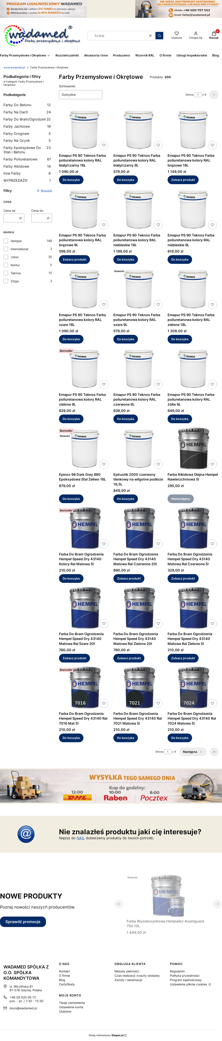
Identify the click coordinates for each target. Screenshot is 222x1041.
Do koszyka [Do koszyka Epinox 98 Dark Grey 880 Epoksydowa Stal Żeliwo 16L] (71, 499)
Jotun (15, 257)
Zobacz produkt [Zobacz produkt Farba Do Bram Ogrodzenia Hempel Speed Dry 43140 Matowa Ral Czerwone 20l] (129, 578)
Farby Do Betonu (27, 105)
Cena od (9, 210)
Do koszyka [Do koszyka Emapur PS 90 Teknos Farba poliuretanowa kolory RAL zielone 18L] (179, 339)
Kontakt (64, 971)
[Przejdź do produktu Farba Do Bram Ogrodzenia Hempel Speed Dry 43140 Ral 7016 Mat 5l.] (84, 687)
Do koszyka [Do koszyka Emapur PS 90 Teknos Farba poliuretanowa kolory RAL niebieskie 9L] (179, 259)
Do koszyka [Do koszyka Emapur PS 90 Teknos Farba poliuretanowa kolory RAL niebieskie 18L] (125, 259)
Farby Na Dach (27, 112)
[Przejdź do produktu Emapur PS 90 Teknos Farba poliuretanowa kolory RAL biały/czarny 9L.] (138, 129)
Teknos (16, 273)
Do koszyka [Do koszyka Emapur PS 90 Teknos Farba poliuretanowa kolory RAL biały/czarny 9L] (125, 180)
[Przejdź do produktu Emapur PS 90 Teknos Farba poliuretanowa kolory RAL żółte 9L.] (193, 368)
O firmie (64, 975)
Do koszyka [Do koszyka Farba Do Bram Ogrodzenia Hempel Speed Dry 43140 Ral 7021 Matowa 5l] (125, 738)
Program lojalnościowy (186, 980)
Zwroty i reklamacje (128, 980)
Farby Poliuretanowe (27, 159)
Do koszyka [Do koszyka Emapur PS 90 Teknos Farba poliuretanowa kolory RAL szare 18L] (71, 339)
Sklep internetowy (106, 1035)
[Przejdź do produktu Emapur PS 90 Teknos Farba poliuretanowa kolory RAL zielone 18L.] (193, 289)
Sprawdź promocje (23, 921)
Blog (62, 980)
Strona (190, 94)
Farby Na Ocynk (27, 140)
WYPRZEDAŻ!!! (27, 180)
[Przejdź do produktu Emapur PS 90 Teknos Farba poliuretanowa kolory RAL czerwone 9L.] (138, 368)
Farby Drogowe (27, 133)
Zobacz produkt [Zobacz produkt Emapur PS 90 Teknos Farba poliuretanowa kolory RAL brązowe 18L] (183, 180)
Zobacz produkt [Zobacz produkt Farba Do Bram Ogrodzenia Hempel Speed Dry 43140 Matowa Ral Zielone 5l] (183, 658)
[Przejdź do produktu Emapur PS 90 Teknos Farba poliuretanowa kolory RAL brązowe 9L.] (84, 209)
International (19, 249)
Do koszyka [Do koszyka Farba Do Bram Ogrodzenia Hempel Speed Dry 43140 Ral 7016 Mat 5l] (71, 738)
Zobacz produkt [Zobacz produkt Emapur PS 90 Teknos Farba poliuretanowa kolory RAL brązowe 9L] (74, 259)
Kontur (15, 265)
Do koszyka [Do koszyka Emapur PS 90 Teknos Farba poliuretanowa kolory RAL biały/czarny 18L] (71, 180)
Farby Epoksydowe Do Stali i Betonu (27, 149)
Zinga (15, 281)
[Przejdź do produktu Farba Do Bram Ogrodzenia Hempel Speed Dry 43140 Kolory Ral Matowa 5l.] (84, 528)
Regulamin (177, 971)
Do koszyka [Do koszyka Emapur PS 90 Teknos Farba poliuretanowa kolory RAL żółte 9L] (179, 419)
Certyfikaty (67, 984)
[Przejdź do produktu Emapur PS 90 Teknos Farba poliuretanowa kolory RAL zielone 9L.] (84, 368)
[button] (159, 35)
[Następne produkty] (192, 751)
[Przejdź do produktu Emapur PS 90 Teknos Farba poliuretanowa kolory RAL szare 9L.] (138, 289)
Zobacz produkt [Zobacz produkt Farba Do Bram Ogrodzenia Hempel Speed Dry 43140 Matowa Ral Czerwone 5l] (183, 578)
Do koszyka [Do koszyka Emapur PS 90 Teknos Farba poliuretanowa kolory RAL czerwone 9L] (125, 419)
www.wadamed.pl (14, 67)
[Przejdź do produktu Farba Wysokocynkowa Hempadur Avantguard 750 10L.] (168, 895)
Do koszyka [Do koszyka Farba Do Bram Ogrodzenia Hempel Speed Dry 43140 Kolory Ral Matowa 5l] (71, 578)
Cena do (37, 210)
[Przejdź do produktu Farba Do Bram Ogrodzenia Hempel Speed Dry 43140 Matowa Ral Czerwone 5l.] (193, 528)
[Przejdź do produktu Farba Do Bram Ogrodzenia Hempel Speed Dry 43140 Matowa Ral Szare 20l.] (84, 608)
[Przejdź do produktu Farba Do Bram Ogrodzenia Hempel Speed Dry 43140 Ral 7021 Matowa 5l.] (138, 687)
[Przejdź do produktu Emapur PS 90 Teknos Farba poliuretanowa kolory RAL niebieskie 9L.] (193, 209)
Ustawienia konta (71, 1007)
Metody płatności (126, 971)
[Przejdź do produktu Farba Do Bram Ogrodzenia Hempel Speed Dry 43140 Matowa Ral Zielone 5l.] (193, 608)
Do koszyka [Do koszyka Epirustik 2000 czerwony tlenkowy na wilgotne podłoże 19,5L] (125, 499)
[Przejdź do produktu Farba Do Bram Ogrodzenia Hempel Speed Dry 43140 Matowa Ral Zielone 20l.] (138, 608)
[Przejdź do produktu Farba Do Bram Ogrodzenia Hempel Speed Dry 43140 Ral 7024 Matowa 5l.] (193, 687)
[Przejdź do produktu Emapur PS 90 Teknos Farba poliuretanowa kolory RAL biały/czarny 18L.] (84, 129)
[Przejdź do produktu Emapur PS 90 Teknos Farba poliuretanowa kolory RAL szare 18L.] (84, 289)
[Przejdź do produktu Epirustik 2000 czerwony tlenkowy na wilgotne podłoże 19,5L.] (138, 448)
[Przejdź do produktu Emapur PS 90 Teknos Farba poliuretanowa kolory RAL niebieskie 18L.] (138, 209)
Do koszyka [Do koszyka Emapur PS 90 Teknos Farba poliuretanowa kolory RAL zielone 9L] (71, 419)
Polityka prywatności (184, 975)
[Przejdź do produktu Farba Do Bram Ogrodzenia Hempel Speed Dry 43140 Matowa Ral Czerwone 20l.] (138, 528)
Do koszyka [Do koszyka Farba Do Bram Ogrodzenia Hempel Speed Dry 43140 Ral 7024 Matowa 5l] (179, 738)
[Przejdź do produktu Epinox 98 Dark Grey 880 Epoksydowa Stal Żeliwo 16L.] (84, 448)
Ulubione (65, 1011)
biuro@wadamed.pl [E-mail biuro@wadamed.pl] (23, 1008)
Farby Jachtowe (27, 126)
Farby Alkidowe (27, 166)
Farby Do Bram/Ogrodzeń (27, 119)
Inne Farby (27, 173)
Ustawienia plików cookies (189, 984)
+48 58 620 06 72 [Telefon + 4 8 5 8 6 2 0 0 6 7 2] (23, 997)
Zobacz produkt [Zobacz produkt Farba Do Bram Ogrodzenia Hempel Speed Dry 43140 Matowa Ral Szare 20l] (74, 658)
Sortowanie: (67, 86)
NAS (80, 838)
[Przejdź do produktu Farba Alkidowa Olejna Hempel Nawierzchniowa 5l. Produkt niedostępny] (193, 448)
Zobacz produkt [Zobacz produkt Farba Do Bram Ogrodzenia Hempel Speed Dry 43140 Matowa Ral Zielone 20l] (129, 658)
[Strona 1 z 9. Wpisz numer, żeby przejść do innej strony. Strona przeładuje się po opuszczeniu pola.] (197, 94)
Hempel (16, 241)
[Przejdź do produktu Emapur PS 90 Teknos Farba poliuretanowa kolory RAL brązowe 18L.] (193, 129)
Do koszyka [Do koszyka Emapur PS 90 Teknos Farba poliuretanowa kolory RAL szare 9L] (125, 339)
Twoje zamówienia (72, 1003)
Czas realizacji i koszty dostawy (137, 975)
